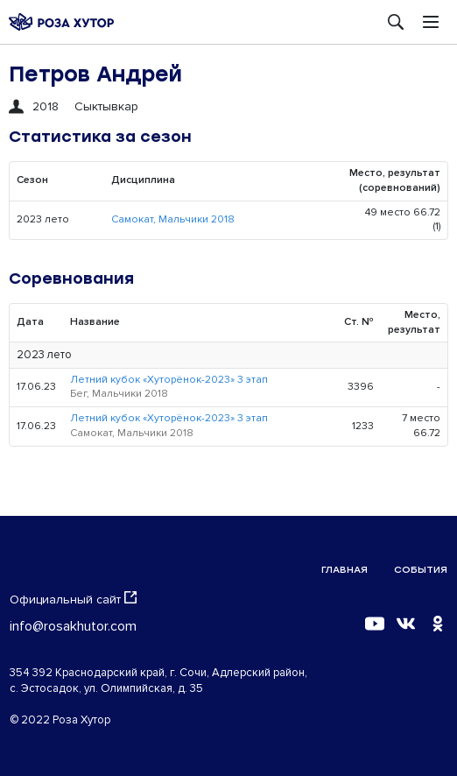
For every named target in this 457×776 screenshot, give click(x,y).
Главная (344, 569)
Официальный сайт (73, 599)
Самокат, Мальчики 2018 (173, 219)
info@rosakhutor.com (73, 626)
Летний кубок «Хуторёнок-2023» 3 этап (169, 379)
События (420, 569)
